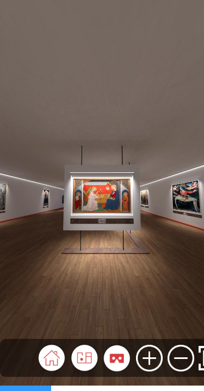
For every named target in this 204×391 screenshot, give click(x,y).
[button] (51, 358)
